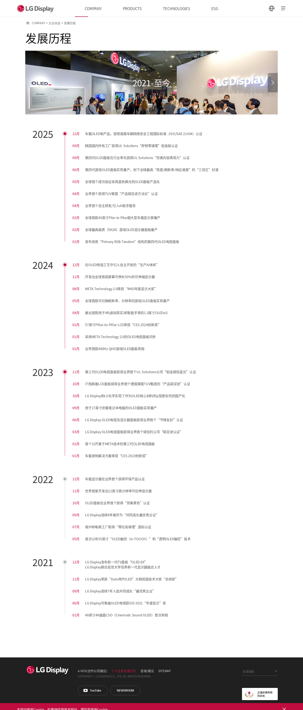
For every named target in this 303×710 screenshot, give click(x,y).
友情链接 (248, 671)
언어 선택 (272, 8)
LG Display (36, 8)
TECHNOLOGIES (176, 8)
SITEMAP (164, 671)
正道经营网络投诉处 (260, 694)
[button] (273, 82)
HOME (27, 23)
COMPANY (93, 8)
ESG (214, 8)
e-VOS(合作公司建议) (92, 671)
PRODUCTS (132, 8)
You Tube (93, 690)
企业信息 (54, 23)
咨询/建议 (147, 671)
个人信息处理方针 (123, 671)
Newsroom (125, 690)
